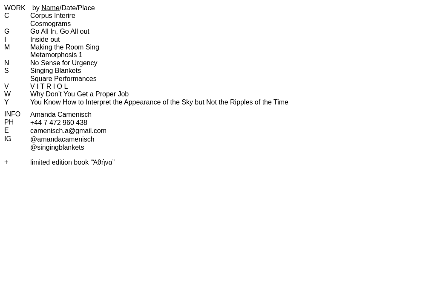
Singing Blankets (55, 70)
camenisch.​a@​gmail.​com (68, 130)
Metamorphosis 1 (56, 54)
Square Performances (63, 78)
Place (86, 8)
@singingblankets (57, 147)
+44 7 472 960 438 (58, 122)
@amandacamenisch (62, 139)
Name (50, 8)
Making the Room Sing (64, 47)
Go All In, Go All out (59, 31)
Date (68, 8)
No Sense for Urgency (63, 63)
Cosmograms (50, 23)
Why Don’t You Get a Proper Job (79, 94)
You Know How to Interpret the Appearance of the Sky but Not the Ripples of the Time (159, 102)
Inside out (45, 39)
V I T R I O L (49, 86)
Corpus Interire (52, 15)
